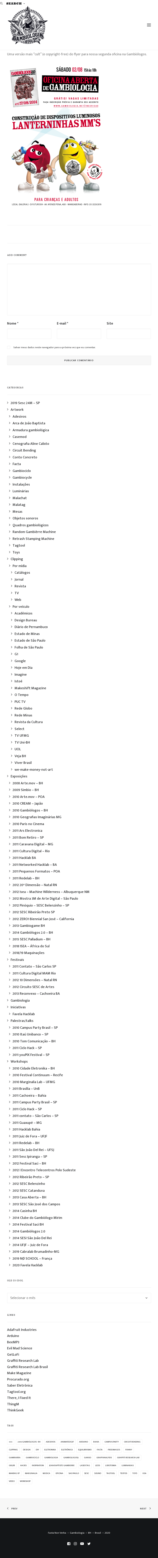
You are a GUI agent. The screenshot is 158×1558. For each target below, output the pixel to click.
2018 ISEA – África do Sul (31, 946)
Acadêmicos (23, 613)
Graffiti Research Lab (23, 1361)
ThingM (13, 1404)
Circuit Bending (24, 450)
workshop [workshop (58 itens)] (25, 1481)
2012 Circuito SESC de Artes (33, 987)
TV (17, 593)
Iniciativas (18, 1007)
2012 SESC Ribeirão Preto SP (34, 912)
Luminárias (21, 491)
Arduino (13, 1336)
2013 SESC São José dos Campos (36, 1204)
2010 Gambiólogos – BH (30, 810)
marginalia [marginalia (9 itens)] (31, 1473)
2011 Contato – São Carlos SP (34, 967)
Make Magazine (19, 1373)
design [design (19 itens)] (26, 1450)
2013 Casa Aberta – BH (29, 1197)
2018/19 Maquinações (28, 953)
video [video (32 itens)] (12, 1481)
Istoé (18, 681)
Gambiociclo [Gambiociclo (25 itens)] (32, 1457)
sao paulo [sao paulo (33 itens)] (73, 1473)
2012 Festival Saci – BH (29, 1164)
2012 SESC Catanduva (29, 1191)
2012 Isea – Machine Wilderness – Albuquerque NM (51, 892)
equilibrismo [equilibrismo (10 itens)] (84, 1450)
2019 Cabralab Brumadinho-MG (36, 1252)
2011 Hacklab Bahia (26, 1129)
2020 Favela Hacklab (28, 1265)
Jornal (19, 580)
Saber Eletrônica (19, 1386)
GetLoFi (13, 1355)
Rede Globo (23, 708)
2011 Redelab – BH (26, 878)
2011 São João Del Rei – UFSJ (33, 1150)
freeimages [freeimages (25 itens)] (114, 1450)
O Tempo (22, 695)
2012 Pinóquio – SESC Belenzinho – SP (41, 906)
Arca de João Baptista (29, 423)
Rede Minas (23, 715)
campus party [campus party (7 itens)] (111, 1442)
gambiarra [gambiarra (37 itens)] (14, 1457)
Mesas (17, 512)
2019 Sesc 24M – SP (25, 403)
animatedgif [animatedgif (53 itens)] (67, 1442)
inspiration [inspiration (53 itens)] (38, 1465)
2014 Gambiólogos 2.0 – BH (33, 933)
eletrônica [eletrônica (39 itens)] (67, 1450)
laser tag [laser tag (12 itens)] (85, 1465)
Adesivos (19, 417)
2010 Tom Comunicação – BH (34, 1041)
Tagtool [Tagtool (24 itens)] (110, 1473)
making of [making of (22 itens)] (14, 1473)
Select (19, 729)
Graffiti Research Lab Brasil (27, 1367)
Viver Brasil (23, 763)
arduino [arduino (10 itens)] (83, 1442)
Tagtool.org (16, 1392)
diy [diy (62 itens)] (37, 1450)
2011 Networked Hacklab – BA (35, 865)
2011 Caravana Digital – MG (33, 844)
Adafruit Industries (22, 1330)
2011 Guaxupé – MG (27, 1123)
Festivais (17, 960)
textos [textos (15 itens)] (123, 1473)
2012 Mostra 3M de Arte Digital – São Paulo (45, 899)
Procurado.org (18, 1379)
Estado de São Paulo (30, 641)
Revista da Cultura (29, 722)
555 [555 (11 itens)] (10, 1442)
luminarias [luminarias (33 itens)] (128, 1465)
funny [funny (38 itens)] (128, 1450)
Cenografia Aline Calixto (31, 444)
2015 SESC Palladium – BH (31, 939)
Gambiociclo (22, 471)
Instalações (21, 485)
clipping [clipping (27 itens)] (13, 1450)
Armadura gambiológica (31, 430)
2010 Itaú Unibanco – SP (30, 1034)
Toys (16, 552)
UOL (18, 749)
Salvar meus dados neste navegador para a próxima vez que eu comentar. (54, 347)
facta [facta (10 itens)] (100, 1450)
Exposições (19, 776)
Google (20, 661)
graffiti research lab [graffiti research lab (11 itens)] (128, 1457)
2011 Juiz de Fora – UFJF (30, 1136)
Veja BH (20, 756)
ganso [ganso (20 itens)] (87, 1457)
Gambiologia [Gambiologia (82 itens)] (51, 1457)
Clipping (17, 559)
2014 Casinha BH (25, 1211)
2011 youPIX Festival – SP (31, 1055)
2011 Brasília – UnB (26, 1089)
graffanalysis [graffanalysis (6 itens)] (104, 1457)
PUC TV (20, 702)
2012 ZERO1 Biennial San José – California (43, 919)
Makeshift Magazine (30, 688)
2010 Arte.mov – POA (29, 797)
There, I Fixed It (19, 1398)
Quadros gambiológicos (31, 525)
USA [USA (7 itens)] (144, 1473)
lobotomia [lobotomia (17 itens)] (110, 1465)
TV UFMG (22, 736)
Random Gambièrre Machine (34, 532)
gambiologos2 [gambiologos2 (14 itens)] (71, 1457)
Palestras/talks (22, 1021)
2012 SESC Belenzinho (29, 1184)
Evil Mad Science (19, 1348)
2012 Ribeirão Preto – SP (31, 1177)
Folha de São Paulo (29, 647)
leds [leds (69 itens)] (97, 1465)
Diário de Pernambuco (31, 627)
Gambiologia (20, 1001)
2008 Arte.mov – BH (28, 783)
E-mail (62, 324)
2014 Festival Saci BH (28, 1225)
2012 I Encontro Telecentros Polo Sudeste (44, 1170)
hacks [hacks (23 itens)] (23, 1465)
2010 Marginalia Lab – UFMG (34, 1082)
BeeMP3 (13, 1342)
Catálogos (22, 573)
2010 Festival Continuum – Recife (38, 1075)
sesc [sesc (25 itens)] (86, 1473)
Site (110, 324)
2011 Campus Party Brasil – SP (35, 1102)
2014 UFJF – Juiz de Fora (30, 1245)
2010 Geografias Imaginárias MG (37, 817)
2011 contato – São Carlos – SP (35, 1116)
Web (18, 600)
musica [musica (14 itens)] (46, 1473)
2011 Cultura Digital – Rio (31, 851)
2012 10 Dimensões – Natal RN (35, 980)
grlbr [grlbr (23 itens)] (12, 1465)
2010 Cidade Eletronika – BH (34, 1068)
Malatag (19, 505)
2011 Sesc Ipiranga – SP (30, 1157)
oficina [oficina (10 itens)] (59, 1473)
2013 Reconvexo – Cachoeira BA (36, 994)
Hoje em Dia (23, 668)
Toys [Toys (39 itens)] (134, 1473)
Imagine (21, 675)
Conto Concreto (25, 457)
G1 (16, 654)
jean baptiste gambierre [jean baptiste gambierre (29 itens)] (62, 1465)
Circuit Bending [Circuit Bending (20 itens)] (132, 1442)
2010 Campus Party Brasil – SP (35, 1028)
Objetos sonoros (25, 518)
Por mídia (20, 566)
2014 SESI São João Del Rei (32, 1238)
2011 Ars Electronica (27, 831)
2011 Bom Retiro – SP (28, 838)
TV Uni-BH (22, 743)
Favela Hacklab (24, 1014)
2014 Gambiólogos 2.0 (29, 1231)
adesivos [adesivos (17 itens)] (50, 1442)
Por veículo (21, 607)
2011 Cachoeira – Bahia (29, 1096)
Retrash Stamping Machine (33, 539)
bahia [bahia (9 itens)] (96, 1442)
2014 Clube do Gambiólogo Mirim (37, 1218)
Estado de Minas (27, 634)
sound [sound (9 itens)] (97, 1473)
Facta (17, 464)
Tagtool (19, 546)
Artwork (17, 410)
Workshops (19, 1062)
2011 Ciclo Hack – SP (27, 1048)
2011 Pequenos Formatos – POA (36, 871)
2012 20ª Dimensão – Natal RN (35, 885)
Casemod (20, 437)
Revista (20, 586)
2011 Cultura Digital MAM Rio (34, 973)
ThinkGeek (15, 1410)
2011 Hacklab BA (24, 858)
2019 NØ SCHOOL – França (32, 1259)
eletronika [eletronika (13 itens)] (50, 1450)
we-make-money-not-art (34, 770)
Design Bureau (26, 620)
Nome (12, 324)
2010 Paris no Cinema (28, 824)
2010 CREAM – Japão (28, 804)
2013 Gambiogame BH (29, 926)
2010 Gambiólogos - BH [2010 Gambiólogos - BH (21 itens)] (29, 1442)
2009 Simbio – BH (26, 790)
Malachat (20, 498)
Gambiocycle (22, 478)
